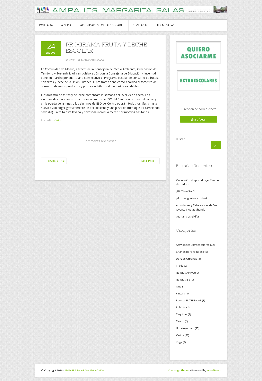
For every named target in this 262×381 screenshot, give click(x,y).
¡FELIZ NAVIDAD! (185, 191)
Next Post (149, 161)
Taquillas (181, 314)
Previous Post (54, 161)
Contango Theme (178, 370)
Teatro (180, 321)
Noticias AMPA (185, 272)
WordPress (214, 370)
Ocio (179, 286)
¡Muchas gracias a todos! (191, 198)
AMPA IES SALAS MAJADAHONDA (84, 370)
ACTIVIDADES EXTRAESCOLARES (102, 25)
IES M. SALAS (166, 25)
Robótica (181, 307)
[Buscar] (216, 145)
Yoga (179, 342)
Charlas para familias (189, 252)
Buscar (180, 139)
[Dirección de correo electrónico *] (198, 109)
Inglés (179, 265)
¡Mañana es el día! (187, 216)
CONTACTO (141, 25)
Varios (58, 120)
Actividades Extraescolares (193, 245)
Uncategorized (185, 328)
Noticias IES (183, 279)
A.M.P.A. (66, 25)
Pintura (180, 293)
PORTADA (46, 25)
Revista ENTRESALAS (188, 300)
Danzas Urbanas (186, 258)
